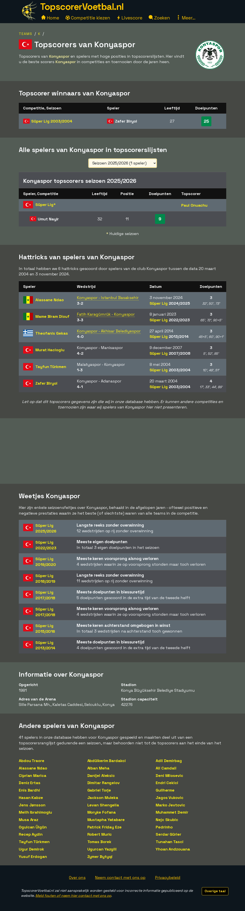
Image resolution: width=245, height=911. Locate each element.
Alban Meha (98, 768)
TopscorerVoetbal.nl (82, 6)
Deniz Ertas (29, 782)
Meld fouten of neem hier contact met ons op (73, 895)
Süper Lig (51, 121)
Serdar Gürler (168, 834)
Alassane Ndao (33, 768)
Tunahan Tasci (169, 841)
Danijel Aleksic (101, 775)
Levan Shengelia (103, 804)
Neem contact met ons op (120, 877)
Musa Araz (28, 819)
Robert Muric (99, 834)
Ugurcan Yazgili (102, 849)
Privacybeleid (167, 877)
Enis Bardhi (29, 790)
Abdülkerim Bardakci (106, 760)
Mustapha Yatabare (106, 819)
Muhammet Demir (172, 812)
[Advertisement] (122, 451)
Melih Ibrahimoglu (35, 812)
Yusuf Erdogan (33, 856)
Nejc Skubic (167, 819)
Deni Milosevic (169, 775)
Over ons (77, 877)
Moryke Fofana (101, 812)
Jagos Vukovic (169, 797)
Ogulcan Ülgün (33, 827)
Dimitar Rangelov (103, 782)
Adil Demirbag (169, 760)
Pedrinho (164, 827)
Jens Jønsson (32, 804)
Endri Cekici (167, 782)
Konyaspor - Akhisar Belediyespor (109, 331)
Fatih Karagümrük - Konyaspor (106, 314)
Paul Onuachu (194, 205)
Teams (25, 33)
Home (50, 18)
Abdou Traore (31, 760)
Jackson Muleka (102, 797)
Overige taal (215, 891)
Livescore (129, 18)
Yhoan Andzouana (173, 849)
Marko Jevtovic (170, 804)
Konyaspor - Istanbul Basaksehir (108, 297)
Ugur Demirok (31, 849)
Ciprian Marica (32, 775)
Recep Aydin (31, 834)
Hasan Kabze (31, 797)
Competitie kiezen (88, 18)
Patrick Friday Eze (104, 827)
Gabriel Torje (99, 790)
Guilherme (165, 790)
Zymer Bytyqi (100, 856)
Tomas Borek (99, 841)
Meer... (185, 18)
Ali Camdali (166, 768)
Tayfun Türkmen (34, 841)
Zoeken (159, 18)
